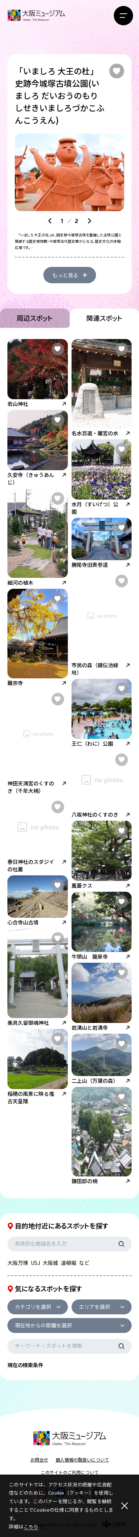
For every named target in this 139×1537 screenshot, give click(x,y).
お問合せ (39, 1459)
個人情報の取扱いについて (82, 1459)
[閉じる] (124, 1505)
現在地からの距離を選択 (43, 1325)
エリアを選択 (94, 1306)
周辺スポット (35, 318)
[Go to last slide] (50, 220)
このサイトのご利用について (70, 1472)
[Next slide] (89, 220)
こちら (31, 1526)
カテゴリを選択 (33, 1306)
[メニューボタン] (123, 15)
